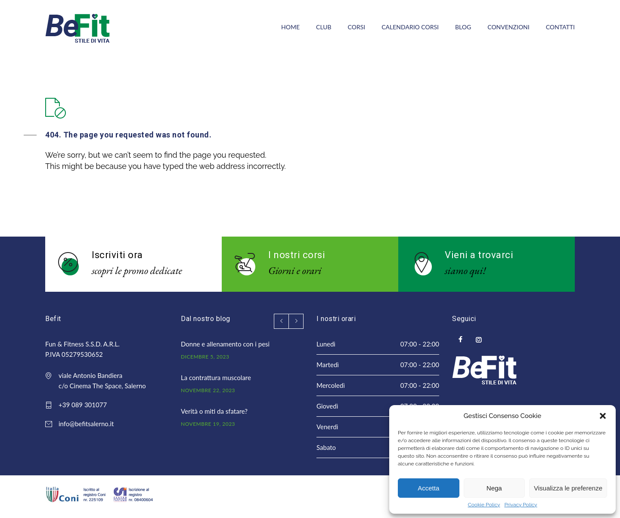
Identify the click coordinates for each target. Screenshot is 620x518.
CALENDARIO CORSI (410, 27)
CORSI (357, 27)
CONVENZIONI (508, 27)
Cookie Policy (484, 504)
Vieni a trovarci (479, 255)
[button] (602, 416)
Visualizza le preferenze (568, 488)
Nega (494, 488)
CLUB (324, 27)
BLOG (463, 27)
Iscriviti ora (117, 255)
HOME (290, 27)
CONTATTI (560, 27)
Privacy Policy (520, 504)
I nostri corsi (296, 255)
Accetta (428, 488)
